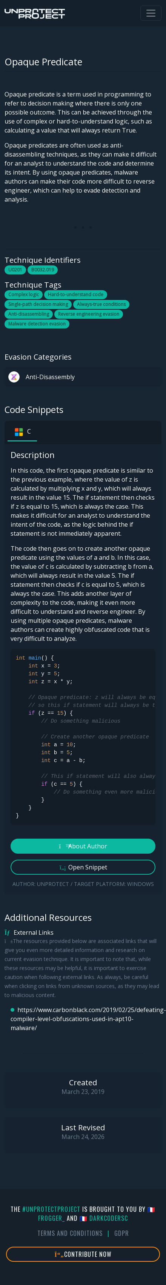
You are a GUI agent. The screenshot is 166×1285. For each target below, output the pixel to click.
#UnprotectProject (51, 1209)
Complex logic (23, 294)
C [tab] (22, 432)
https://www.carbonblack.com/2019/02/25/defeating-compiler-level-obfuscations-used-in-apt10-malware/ (86, 1019)
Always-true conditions (101, 304)
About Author (83, 846)
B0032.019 (42, 270)
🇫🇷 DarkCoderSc (104, 1218)
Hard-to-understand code (75, 294)
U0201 (15, 270)
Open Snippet (83, 867)
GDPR (121, 1233)
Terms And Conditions (70, 1233)
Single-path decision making (38, 304)
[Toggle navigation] (150, 13)
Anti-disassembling (28, 314)
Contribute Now (83, 1254)
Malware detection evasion (37, 324)
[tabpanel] (83, 669)
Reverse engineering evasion (88, 314)
